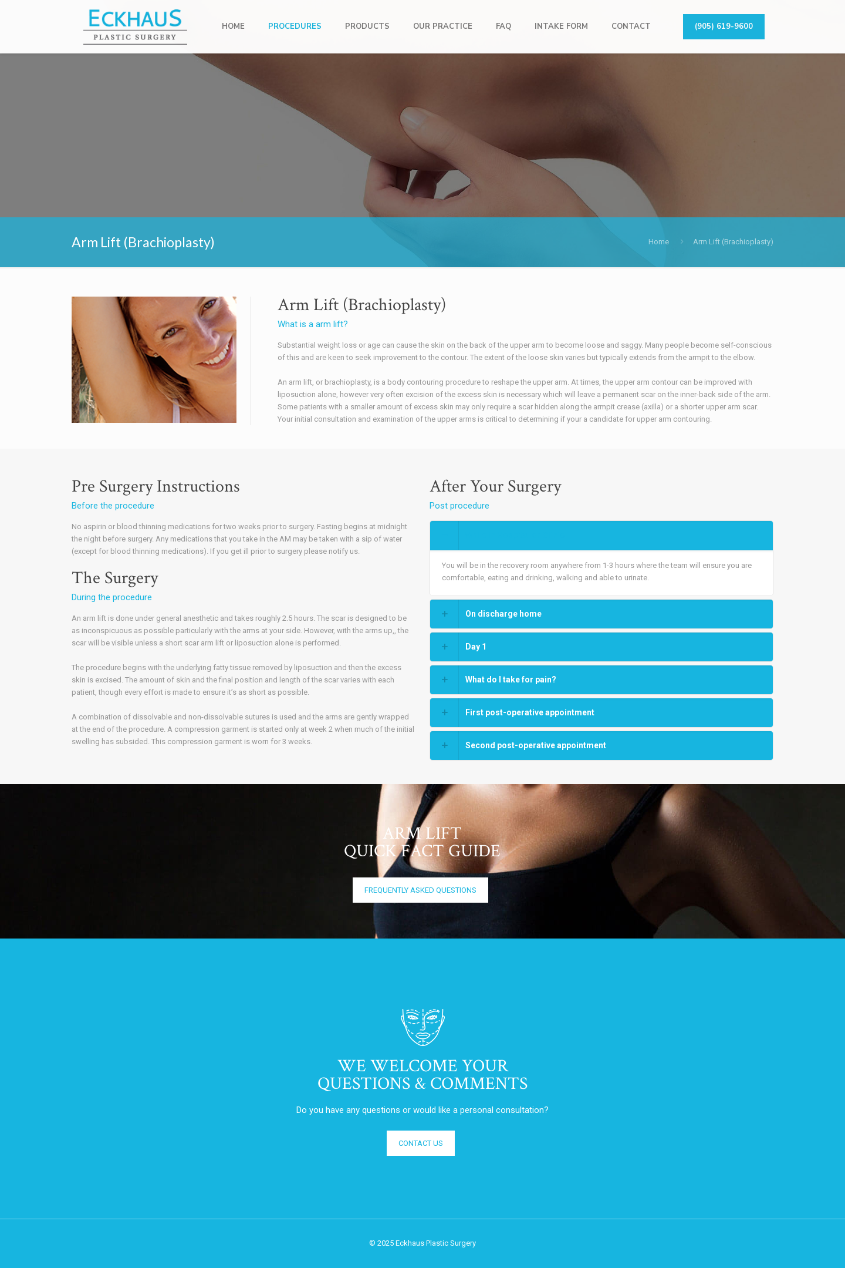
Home (658, 241)
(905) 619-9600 (724, 26)
